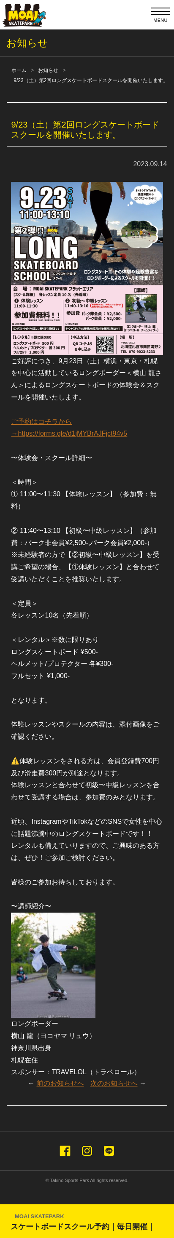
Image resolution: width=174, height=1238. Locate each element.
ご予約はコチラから (41, 421)
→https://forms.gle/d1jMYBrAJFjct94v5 (69, 433)
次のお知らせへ (114, 1083)
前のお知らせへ (60, 1083)
